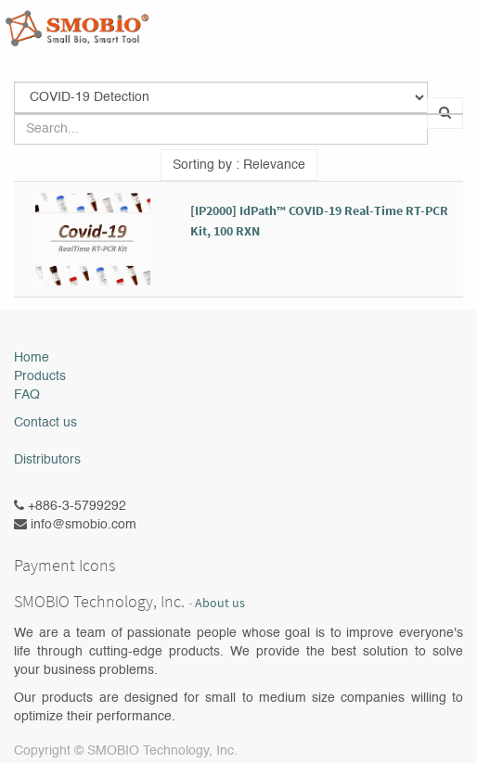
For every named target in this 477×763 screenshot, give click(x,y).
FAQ (27, 394)
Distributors (47, 459)
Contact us (45, 422)
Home (31, 357)
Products (40, 376)
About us (220, 603)
